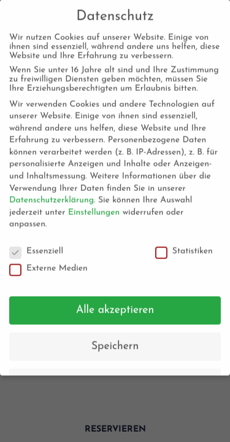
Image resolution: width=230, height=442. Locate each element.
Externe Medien (48, 264)
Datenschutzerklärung (51, 196)
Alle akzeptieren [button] (115, 306)
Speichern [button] (115, 343)
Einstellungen (94, 209)
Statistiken (184, 247)
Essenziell (36, 247)
